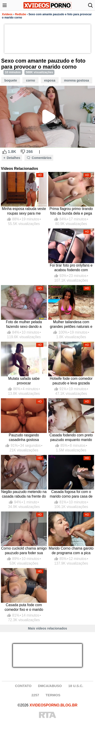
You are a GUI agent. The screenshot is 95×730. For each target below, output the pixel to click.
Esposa (49, 80)
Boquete (10, 80)
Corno (30, 80)
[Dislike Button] (23, 151)
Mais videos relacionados (47, 628)
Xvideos (7, 14)
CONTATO (23, 686)
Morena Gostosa (76, 80)
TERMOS (53, 695)
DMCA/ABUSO (50, 686)
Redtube (20, 14)
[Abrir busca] (90, 5)
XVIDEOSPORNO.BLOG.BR (53, 705)
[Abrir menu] (4, 5)
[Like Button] (4, 151)
